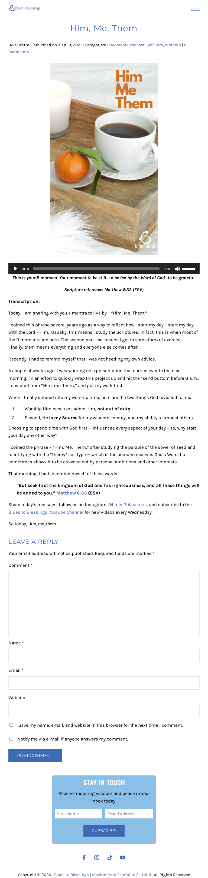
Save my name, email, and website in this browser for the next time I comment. (100, 725)
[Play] (15, 268)
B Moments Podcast (126, 44)
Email (16, 670)
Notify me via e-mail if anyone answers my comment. (68, 739)
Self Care (155, 44)
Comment (20, 565)
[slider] (96, 268)
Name (16, 643)
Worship (173, 44)
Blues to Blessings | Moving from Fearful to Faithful (102, 874)
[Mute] (177, 268)
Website (16, 697)
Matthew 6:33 (71, 493)
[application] (103, 268)
